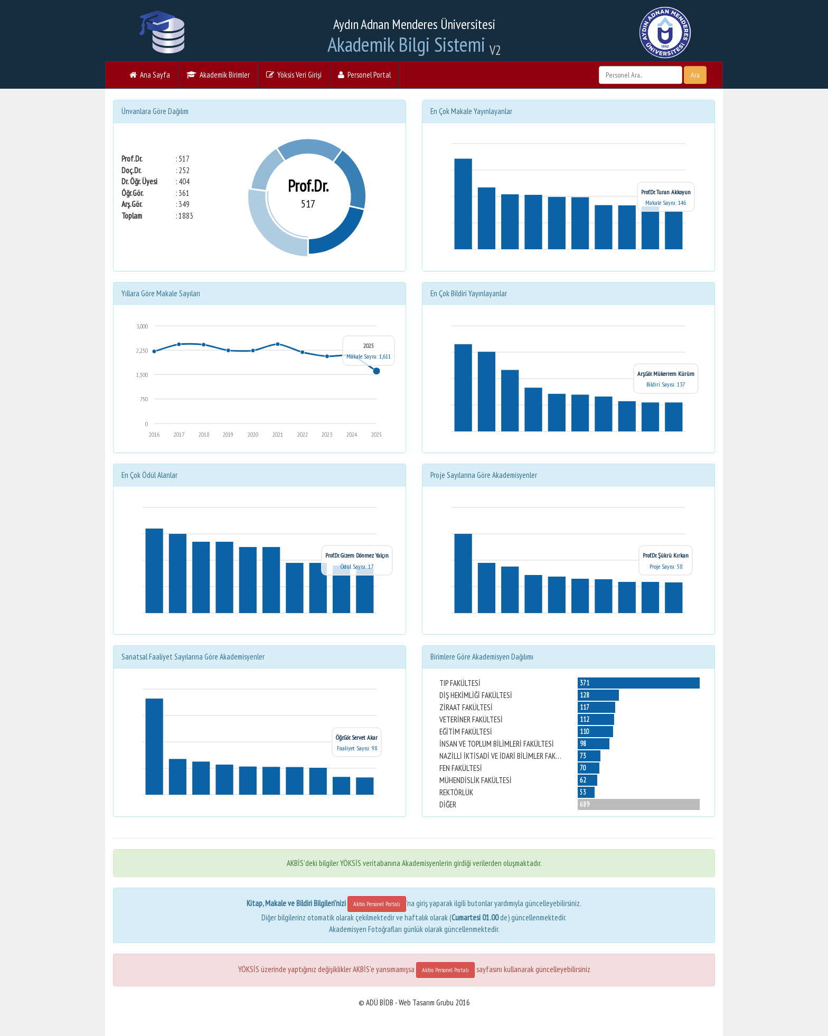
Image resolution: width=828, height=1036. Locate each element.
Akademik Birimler (218, 75)
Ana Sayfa (149, 75)
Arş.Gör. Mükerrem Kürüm (665, 374)
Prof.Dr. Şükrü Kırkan (666, 555)
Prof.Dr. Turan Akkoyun (666, 192)
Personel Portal (364, 75)
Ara (695, 75)
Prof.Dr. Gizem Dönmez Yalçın (357, 555)
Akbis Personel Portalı (376, 904)
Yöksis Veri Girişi (294, 75)
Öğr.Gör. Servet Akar (357, 737)
